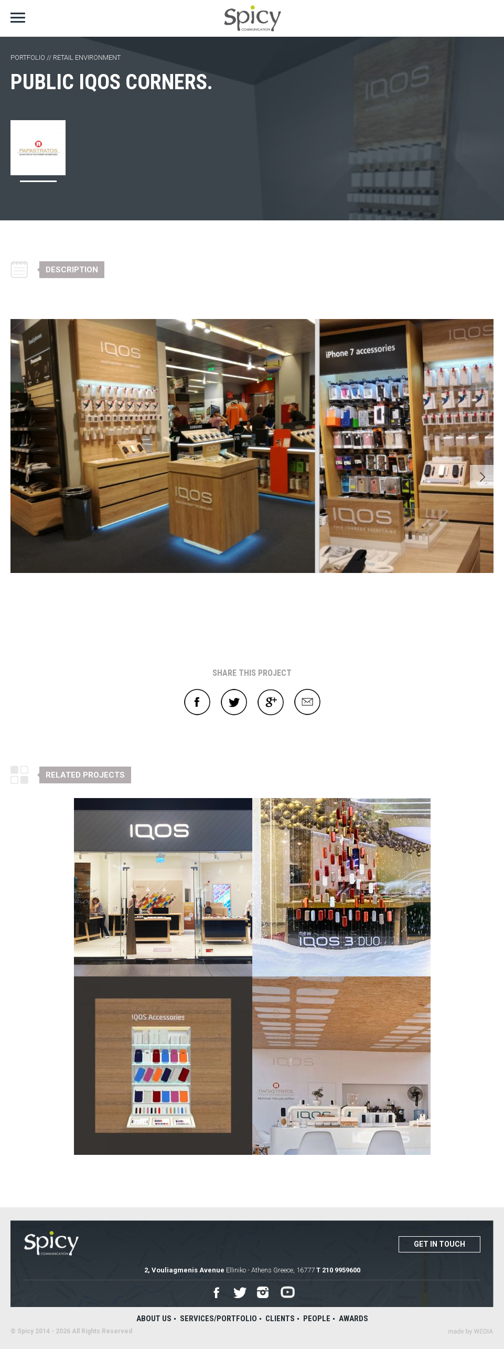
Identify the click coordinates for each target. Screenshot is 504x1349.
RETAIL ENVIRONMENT (87, 57)
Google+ (271, 702)
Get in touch (439, 1244)
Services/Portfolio (218, 1318)
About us (153, 1318)
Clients (280, 1318)
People (316, 1318)
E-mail (307, 702)
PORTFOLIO (27, 57)
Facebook (197, 702)
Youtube (288, 1292)
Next (482, 476)
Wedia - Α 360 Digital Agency (470, 1331)
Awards (353, 1318)
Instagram (263, 1293)
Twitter (234, 702)
